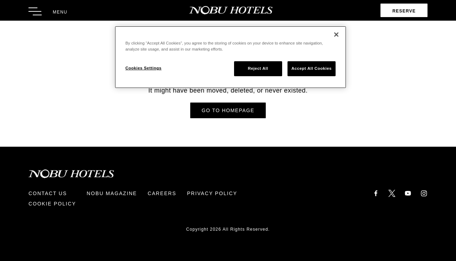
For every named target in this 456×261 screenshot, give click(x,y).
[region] (230, 57)
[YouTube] (407, 193)
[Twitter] (391, 193)
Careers (161, 193)
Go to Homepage (228, 110)
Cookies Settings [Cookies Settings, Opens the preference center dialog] (143, 68)
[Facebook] (375, 193)
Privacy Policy (212, 193)
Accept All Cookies (311, 68)
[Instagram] (424, 193)
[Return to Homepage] (228, 10)
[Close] (336, 34)
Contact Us (47, 193)
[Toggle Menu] (47, 11)
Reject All (258, 68)
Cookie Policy (52, 203)
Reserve (404, 11)
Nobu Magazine (112, 193)
